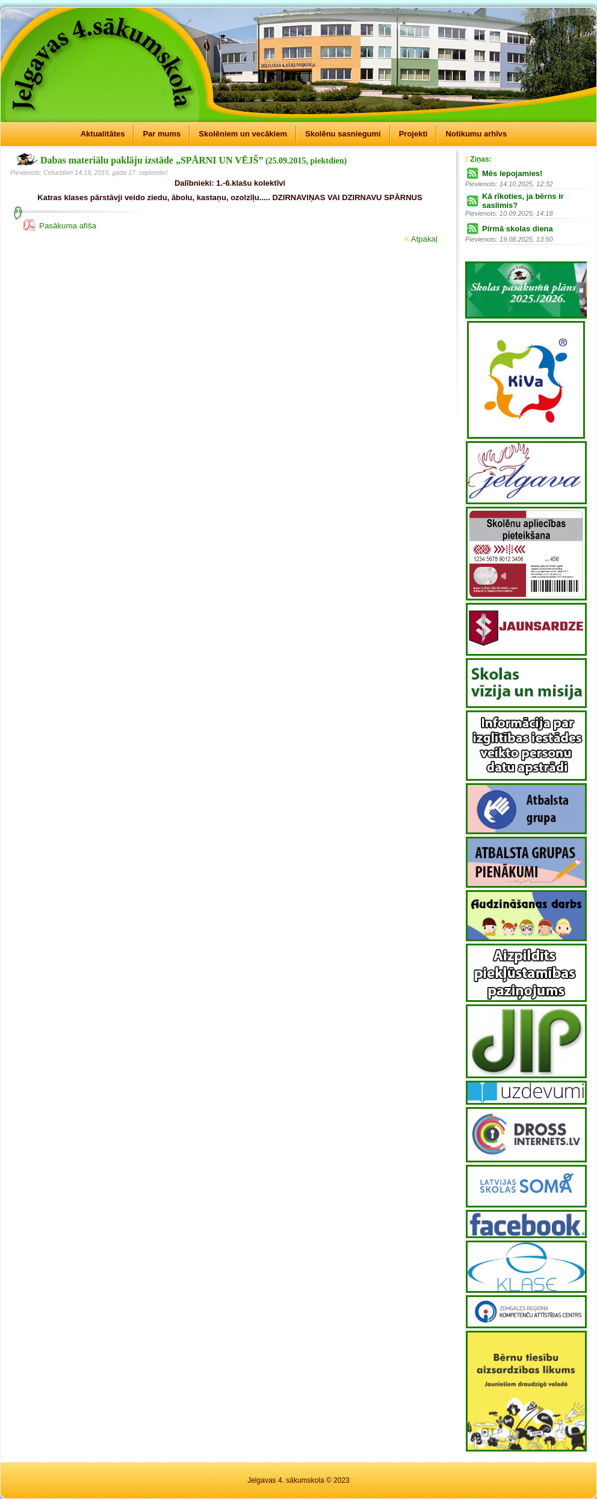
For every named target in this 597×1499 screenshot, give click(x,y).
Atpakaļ (421, 238)
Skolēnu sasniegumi (343, 133)
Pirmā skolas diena (517, 228)
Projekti (413, 133)
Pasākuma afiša (67, 225)
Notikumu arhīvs (476, 133)
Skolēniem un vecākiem (243, 133)
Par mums (162, 133)
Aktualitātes (103, 133)
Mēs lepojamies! (512, 173)
